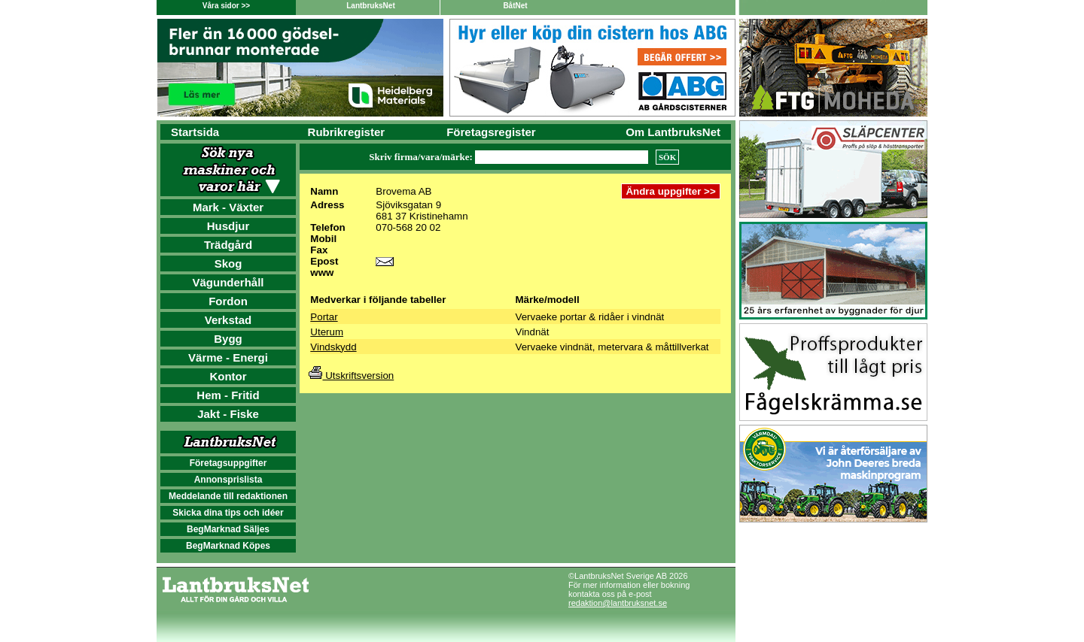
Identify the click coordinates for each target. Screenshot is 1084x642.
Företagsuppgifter (228, 463)
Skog (228, 263)
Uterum (326, 332)
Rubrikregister (346, 132)
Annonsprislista (228, 479)
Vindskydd (333, 347)
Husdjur (228, 226)
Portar (323, 317)
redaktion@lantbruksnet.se (617, 602)
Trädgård (228, 244)
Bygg (228, 338)
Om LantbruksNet (673, 132)
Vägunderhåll (227, 282)
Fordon (228, 301)
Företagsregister (490, 132)
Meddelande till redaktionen (228, 496)
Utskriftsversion (351, 375)
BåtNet (515, 6)
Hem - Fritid (227, 395)
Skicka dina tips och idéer (227, 512)
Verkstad (228, 319)
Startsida (195, 132)
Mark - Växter (228, 207)
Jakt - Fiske (228, 413)
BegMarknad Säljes (228, 529)
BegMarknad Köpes (228, 546)
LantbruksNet (370, 6)
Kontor (227, 376)
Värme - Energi (228, 357)
